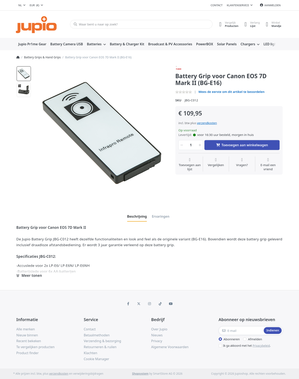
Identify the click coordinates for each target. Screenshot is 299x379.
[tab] (137, 216)
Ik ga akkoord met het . (247, 346)
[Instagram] (149, 303)
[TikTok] (160, 303)
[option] (24, 73)
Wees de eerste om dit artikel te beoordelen (231, 92)
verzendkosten (207, 123)
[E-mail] (241, 330)
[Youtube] (170, 303)
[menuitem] (32, 44)
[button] (181, 145)
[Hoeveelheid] (190, 145)
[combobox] (21, 5)
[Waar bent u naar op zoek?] (141, 24)
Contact (217, 5)
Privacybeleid (261, 346)
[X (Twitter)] (139, 303)
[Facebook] (128, 303)
